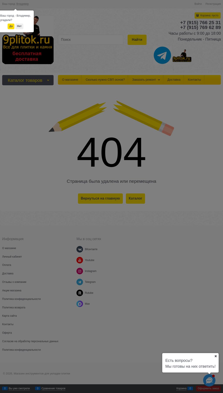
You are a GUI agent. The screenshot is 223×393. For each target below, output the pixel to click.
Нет (19, 26)
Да (11, 26)
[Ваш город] (215, 356)
